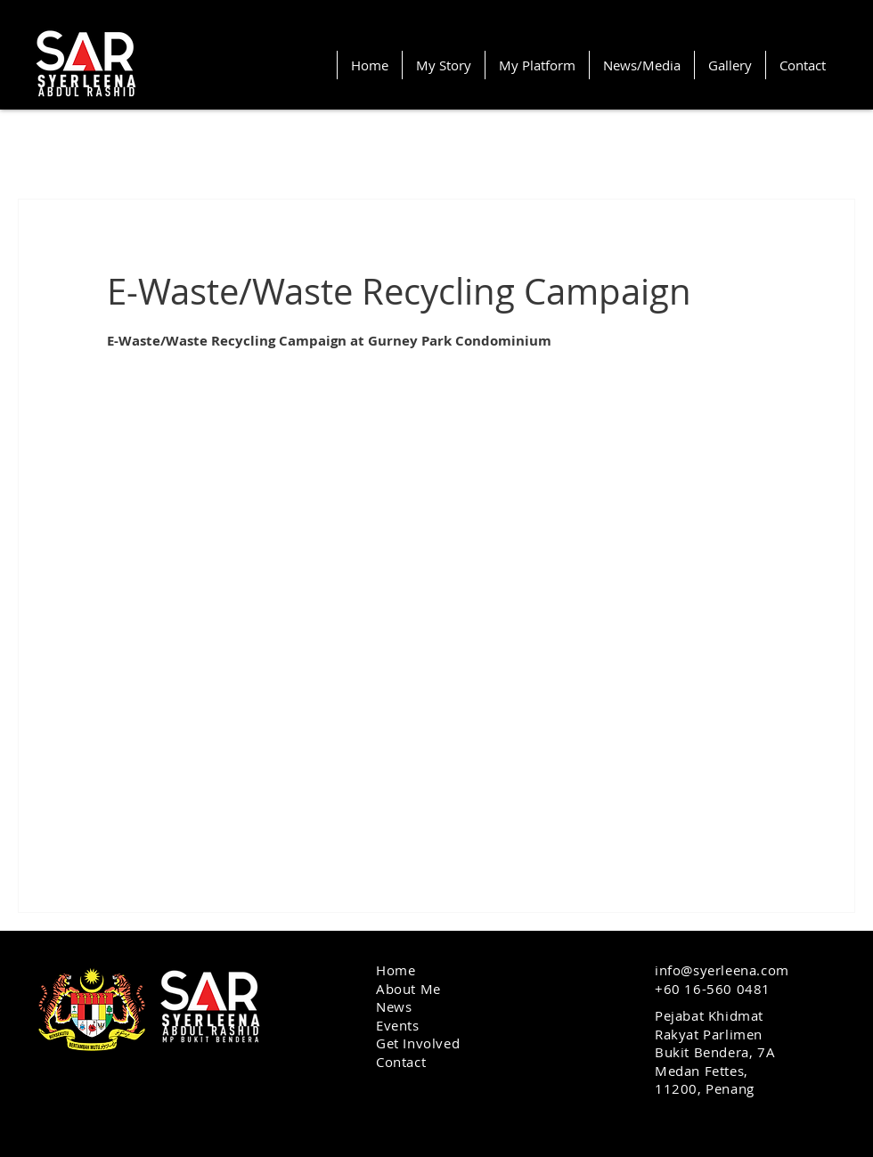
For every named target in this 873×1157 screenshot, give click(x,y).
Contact (401, 1062)
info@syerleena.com (722, 970)
